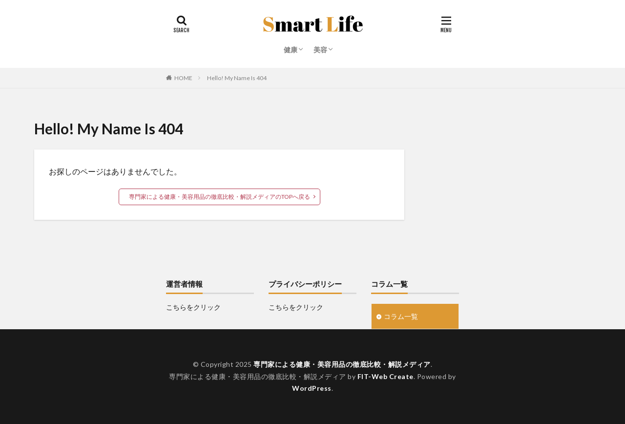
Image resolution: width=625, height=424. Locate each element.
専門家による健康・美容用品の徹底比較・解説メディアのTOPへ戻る (219, 196)
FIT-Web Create (385, 376)
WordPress (312, 388)
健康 (290, 49)
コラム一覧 (401, 316)
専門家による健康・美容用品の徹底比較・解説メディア (342, 364)
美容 (320, 49)
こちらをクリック (193, 307)
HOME (183, 78)
